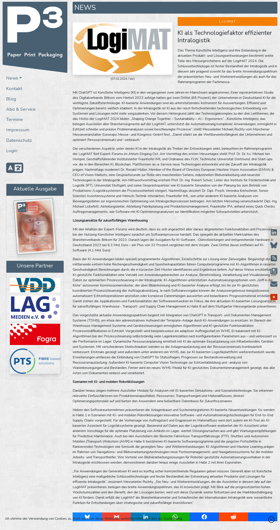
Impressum (18, 130)
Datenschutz (19, 140)
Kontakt (14, 88)
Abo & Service (21, 109)
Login (11, 151)
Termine (14, 119)
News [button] (12, 78)
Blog (11, 99)
